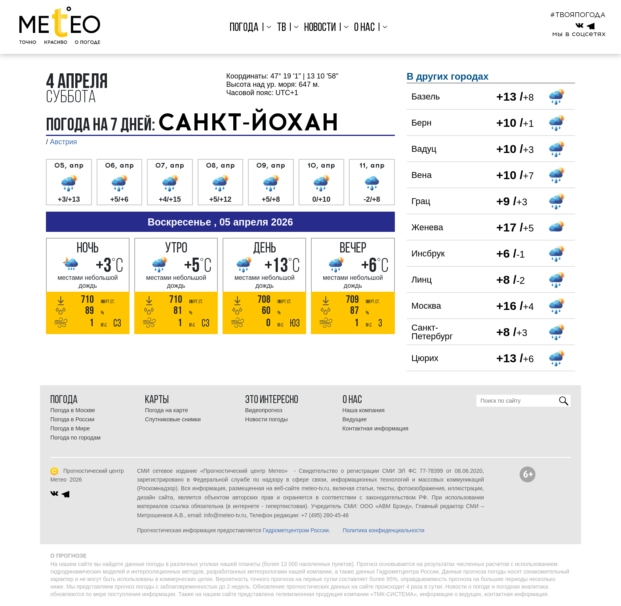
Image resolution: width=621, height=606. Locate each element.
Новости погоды (266, 419)
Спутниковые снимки (173, 419)
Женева (427, 227)
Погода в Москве (72, 410)
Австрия (63, 142)
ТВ (282, 28)
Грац (421, 201)
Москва (426, 306)
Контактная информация (376, 428)
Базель (425, 96)
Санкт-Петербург (432, 332)
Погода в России (72, 419)
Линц (421, 280)
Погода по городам (75, 437)
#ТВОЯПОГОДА (578, 14)
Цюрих (424, 358)
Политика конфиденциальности (384, 530)
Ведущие (355, 419)
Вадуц (423, 149)
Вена (421, 175)
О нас (363, 28)
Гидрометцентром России (296, 530)
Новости (320, 28)
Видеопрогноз (263, 410)
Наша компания (364, 410)
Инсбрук (428, 253)
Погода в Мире (70, 428)
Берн (421, 123)
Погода (246, 28)
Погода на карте (166, 410)
